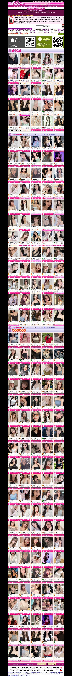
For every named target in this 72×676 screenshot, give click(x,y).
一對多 (28, 64)
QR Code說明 (60, 33)
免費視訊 (17, 64)
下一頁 (46, 134)
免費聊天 (17, 127)
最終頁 (53, 134)
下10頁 (50, 134)
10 (44, 134)
